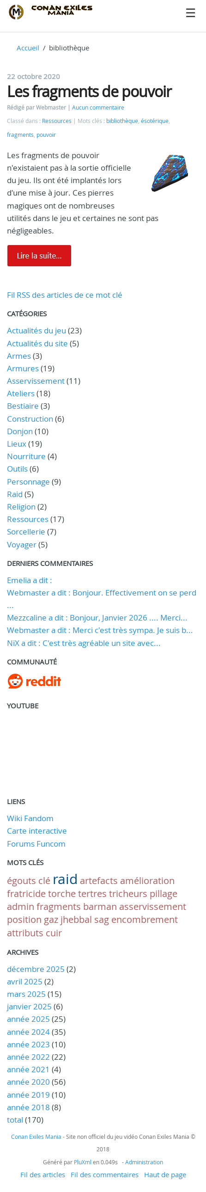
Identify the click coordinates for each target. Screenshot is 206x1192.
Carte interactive (37, 830)
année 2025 (28, 1019)
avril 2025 (24, 981)
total (16, 1119)
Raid (15, 494)
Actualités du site (37, 343)
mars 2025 (26, 994)
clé (44, 880)
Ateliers (21, 393)
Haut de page (165, 1174)
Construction (30, 418)
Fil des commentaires (105, 1174)
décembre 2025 (36, 969)
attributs (25, 933)
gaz (51, 919)
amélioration (147, 880)
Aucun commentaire (98, 107)
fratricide (26, 893)
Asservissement (36, 380)
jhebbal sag (85, 919)
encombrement (144, 919)
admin (20, 906)
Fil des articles (42, 1174)
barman (100, 906)
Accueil (28, 47)
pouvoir (46, 134)
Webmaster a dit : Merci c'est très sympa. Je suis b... (100, 630)
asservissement (152, 906)
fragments (20, 134)
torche (62, 893)
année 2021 (28, 1069)
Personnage (28, 481)
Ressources (57, 120)
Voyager (21, 544)
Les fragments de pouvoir (89, 91)
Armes (19, 355)
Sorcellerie (26, 531)
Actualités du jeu (36, 330)
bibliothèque (122, 120)
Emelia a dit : (29, 580)
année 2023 (28, 1044)
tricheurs (128, 893)
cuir (54, 933)
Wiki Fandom (30, 818)
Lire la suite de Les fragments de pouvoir (39, 256)
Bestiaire (23, 405)
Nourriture (26, 456)
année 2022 (28, 1056)
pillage (163, 893)
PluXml (82, 1162)
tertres (92, 893)
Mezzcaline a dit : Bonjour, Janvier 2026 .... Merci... (97, 617)
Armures (23, 368)
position (24, 919)
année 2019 (28, 1094)
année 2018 (28, 1107)
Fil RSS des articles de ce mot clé (64, 294)
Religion (21, 506)
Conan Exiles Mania (36, 1136)
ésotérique (155, 120)
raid (65, 879)
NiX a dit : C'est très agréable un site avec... (84, 643)
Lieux (16, 443)
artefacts (99, 880)
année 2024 (28, 1031)
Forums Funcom (36, 843)
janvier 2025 (29, 1006)
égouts (21, 880)
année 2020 (28, 1081)
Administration (144, 1162)
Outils (17, 468)
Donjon (20, 431)
